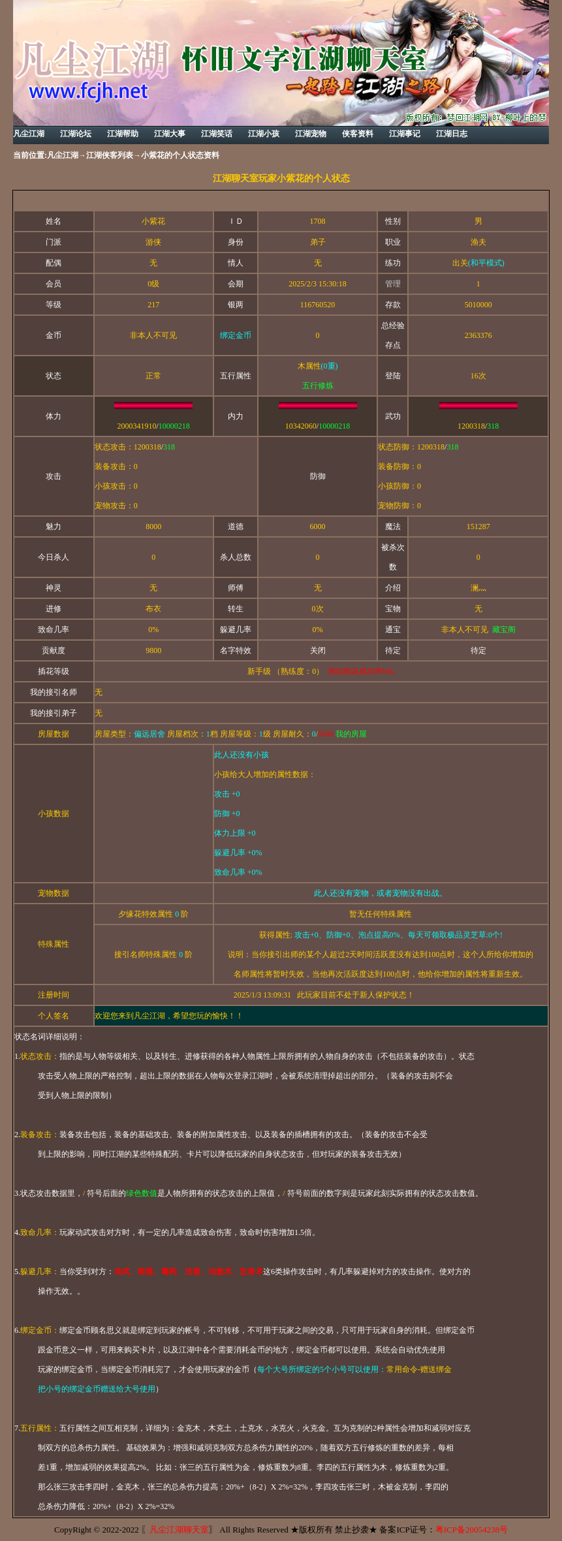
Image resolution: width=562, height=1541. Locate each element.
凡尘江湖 (62, 155)
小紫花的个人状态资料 (180, 155)
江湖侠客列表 (109, 155)
